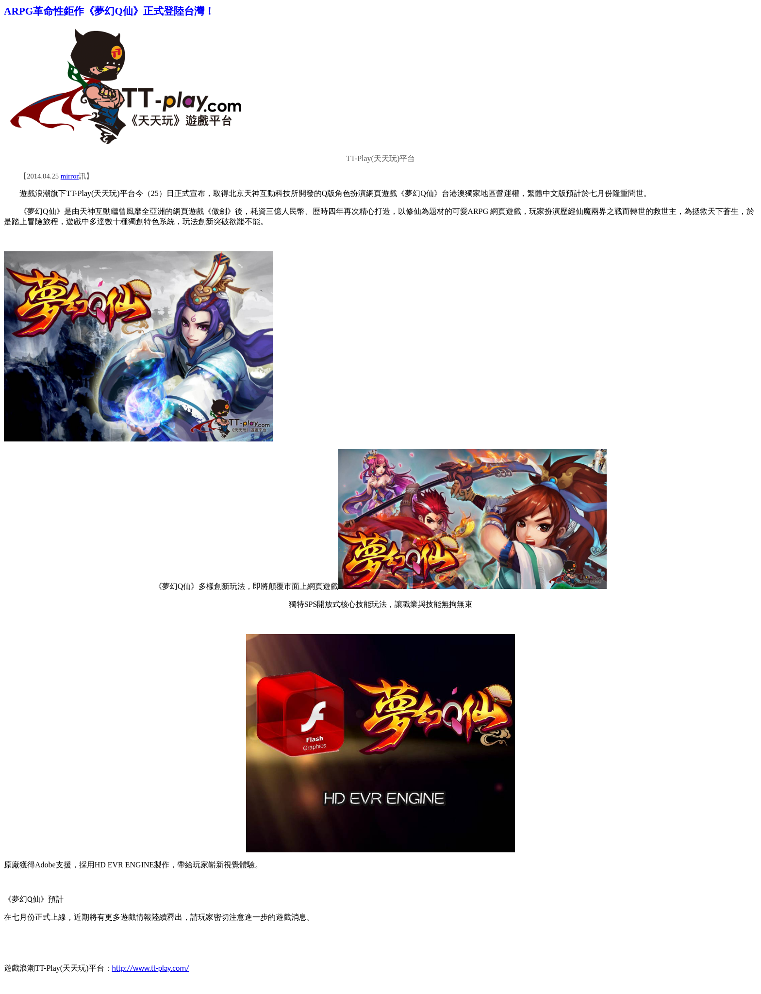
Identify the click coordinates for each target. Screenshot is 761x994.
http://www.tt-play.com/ (150, 968)
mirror (70, 176)
